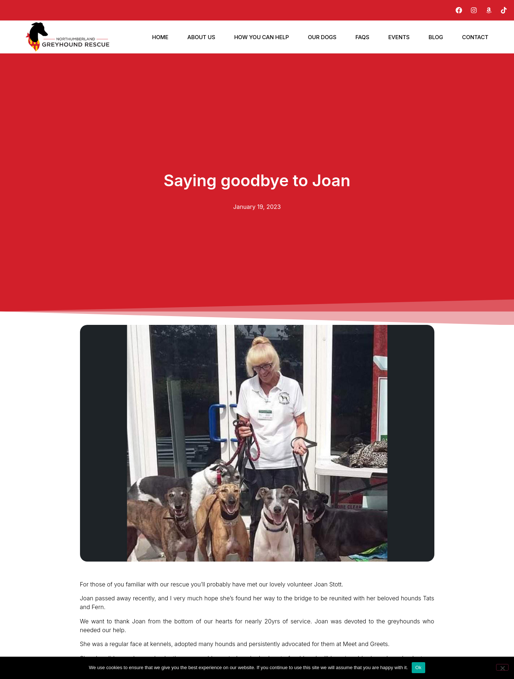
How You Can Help (261, 37)
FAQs (362, 37)
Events (399, 37)
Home (160, 37)
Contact (475, 37)
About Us (201, 37)
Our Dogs (322, 37)
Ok (418, 667)
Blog (436, 37)
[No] (502, 667)
